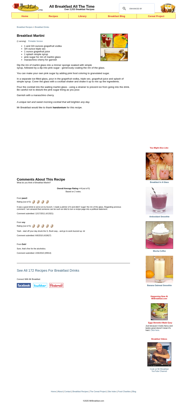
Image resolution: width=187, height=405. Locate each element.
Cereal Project (156, 16)
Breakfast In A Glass (159, 181)
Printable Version (35, 41)
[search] (136, 8)
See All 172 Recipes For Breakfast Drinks (48, 270)
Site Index (112, 391)
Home (24, 16)
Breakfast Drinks (42, 27)
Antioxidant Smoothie (159, 216)
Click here (154, 330)
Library (82, 16)
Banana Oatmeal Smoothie (159, 284)
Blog (134, 391)
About (60, 391)
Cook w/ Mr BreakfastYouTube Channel (159, 370)
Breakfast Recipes (25, 27)
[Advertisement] (73, 142)
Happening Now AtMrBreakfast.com (159, 297)
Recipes (53, 16)
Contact (67, 391)
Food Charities (124, 391)
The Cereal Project (98, 391)
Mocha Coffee (159, 250)
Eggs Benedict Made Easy (160, 323)
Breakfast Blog (116, 16)
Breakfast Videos (159, 339)
